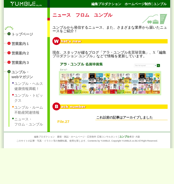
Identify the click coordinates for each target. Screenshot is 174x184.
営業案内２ (20, 53)
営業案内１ (20, 44)
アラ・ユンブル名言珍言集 (124, 52)
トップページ (22, 34)
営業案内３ (20, 63)
